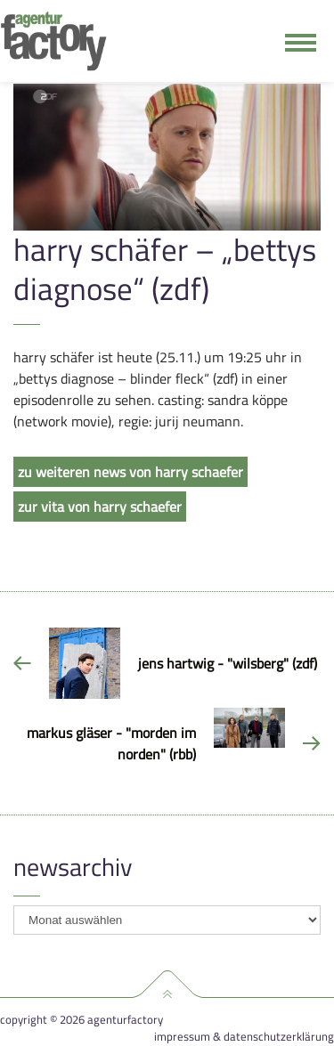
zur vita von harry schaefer (100, 506)
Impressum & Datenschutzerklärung (244, 1036)
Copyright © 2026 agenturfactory (81, 1019)
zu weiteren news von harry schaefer (130, 471)
